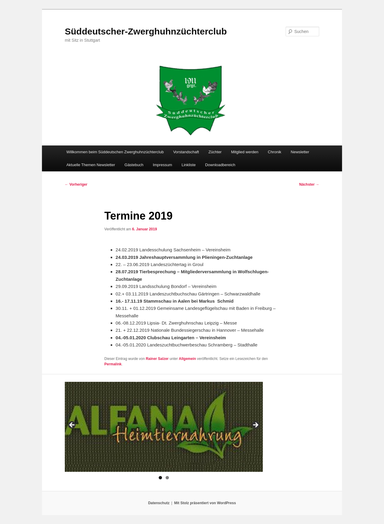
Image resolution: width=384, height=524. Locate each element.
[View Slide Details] (164, 427)
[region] (164, 427)
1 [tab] (160, 477)
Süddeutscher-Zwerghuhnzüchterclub (146, 31)
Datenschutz (159, 503)
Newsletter (300, 152)
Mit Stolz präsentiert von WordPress (205, 503)
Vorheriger (76, 184)
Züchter (215, 152)
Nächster (309, 184)
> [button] (255, 425)
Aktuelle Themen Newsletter (90, 165)
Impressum (162, 165)
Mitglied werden (244, 152)
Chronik (274, 152)
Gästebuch (133, 165)
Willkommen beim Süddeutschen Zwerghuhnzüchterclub (115, 152)
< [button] (72, 425)
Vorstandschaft (186, 152)
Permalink (113, 364)
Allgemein (187, 359)
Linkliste (189, 165)
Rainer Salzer (157, 359)
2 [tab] (167, 477)
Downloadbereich (220, 165)
